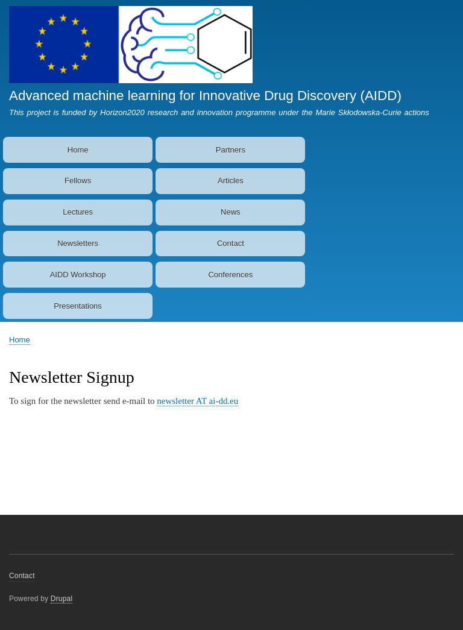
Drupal (62, 598)
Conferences (230, 274)
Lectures (78, 211)
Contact (230, 243)
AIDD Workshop (78, 274)
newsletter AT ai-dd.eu (197, 401)
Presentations (78, 305)
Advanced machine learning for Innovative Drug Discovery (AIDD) (205, 95)
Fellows (78, 180)
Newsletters (77, 243)
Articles (231, 180)
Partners (230, 149)
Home (78, 149)
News (231, 211)
